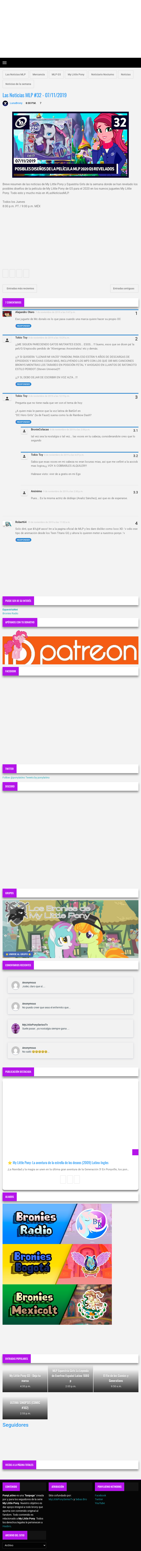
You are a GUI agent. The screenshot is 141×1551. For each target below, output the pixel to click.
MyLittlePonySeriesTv (35, 1024)
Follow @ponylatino (14, 777)
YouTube (100, 1503)
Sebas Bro (81, 1499)
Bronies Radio (10, 613)
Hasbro (7, 1526)
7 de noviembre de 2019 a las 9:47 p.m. (56, 312)
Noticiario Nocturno (102, 74)
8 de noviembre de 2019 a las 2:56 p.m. (70, 429)
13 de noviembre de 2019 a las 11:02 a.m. (49, 522)
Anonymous (29, 982)
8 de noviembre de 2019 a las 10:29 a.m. (49, 337)
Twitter (99, 1499)
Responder (23, 326)
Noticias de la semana (18, 84)
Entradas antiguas (124, 288)
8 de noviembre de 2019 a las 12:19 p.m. (49, 396)
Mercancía (39, 74)
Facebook (100, 1495)
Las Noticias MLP (15, 74)
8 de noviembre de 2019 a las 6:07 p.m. (64, 454)
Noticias (126, 74)
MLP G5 (56, 74)
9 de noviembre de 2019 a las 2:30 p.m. (63, 491)
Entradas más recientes (20, 288)
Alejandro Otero (24, 312)
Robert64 (21, 522)
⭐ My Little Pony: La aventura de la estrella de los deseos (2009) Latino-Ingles (58, 1162)
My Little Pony (76, 74)
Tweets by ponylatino (38, 777)
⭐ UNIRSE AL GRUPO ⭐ (18, 954)
